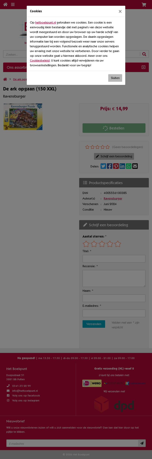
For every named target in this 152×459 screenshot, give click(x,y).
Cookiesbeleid (39, 60)
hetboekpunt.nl (45, 22)
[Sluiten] (120, 11)
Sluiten (115, 78)
